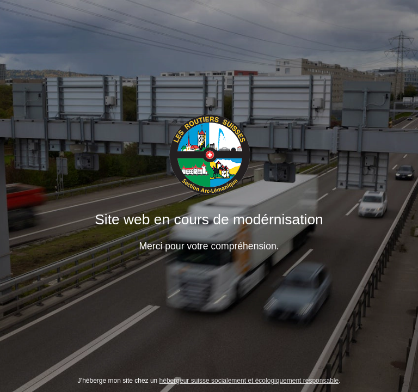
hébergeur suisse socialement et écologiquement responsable (249, 380)
